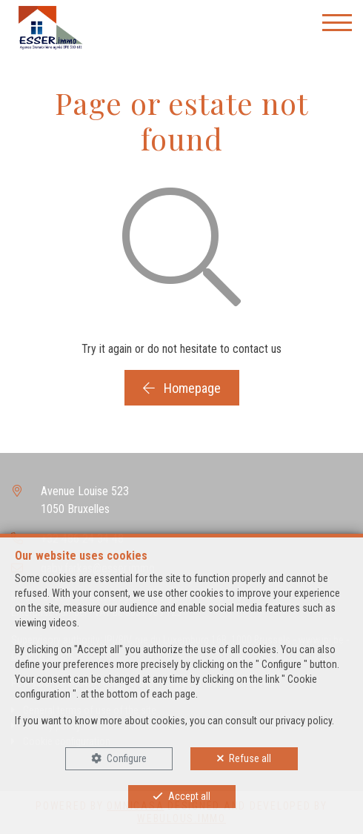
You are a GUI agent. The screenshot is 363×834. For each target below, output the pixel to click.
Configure (127, 758)
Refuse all (250, 758)
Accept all (189, 796)
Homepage (182, 388)
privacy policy (304, 721)
